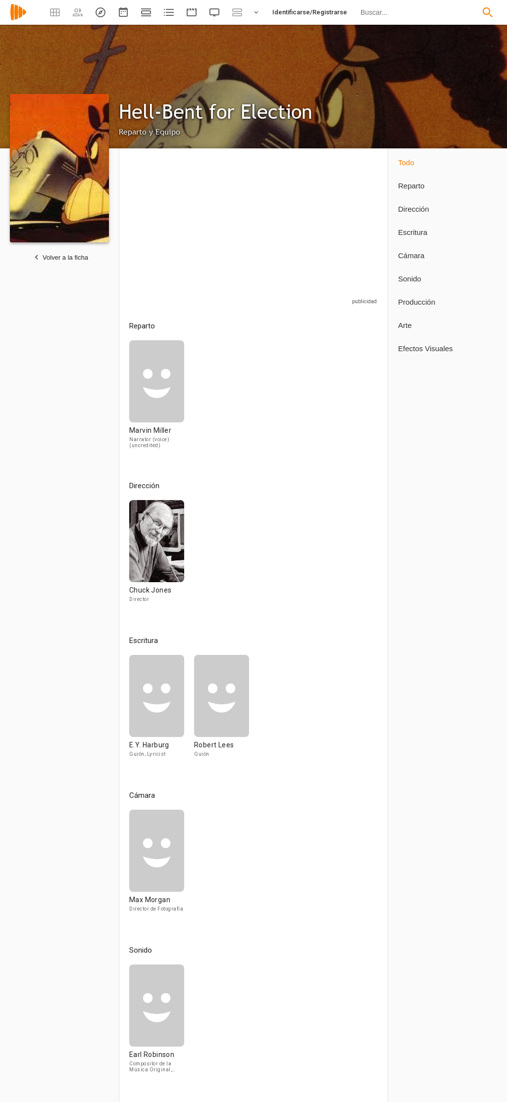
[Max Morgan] (156, 865)
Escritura (412, 232)
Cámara (411, 255)
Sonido (409, 279)
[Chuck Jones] (156, 555)
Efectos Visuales (425, 348)
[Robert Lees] (221, 710)
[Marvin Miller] (156, 398)
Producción (416, 302)
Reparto (411, 186)
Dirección (413, 209)
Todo (406, 162)
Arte (405, 325)
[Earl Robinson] (156, 1022)
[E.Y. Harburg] (161, 710)
